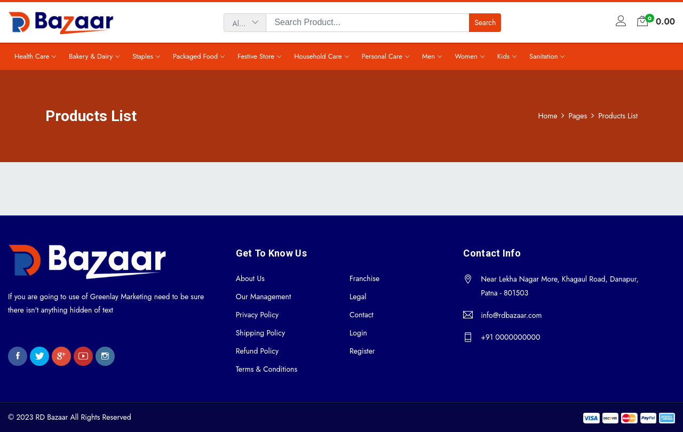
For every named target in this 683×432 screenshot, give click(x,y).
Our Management (263, 296)
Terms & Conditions (266, 369)
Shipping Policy (260, 332)
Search (485, 22)
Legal (358, 296)
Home (548, 115)
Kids (503, 56)
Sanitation (543, 56)
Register (362, 351)
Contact (362, 314)
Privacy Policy (257, 314)
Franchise (364, 278)
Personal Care (382, 56)
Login (358, 332)
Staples (142, 56)
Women (466, 56)
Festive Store (255, 56)
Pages (577, 115)
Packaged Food (195, 56)
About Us (250, 278)
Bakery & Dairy (91, 56)
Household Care (318, 56)
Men (428, 56)
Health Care (31, 56)
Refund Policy (257, 351)
